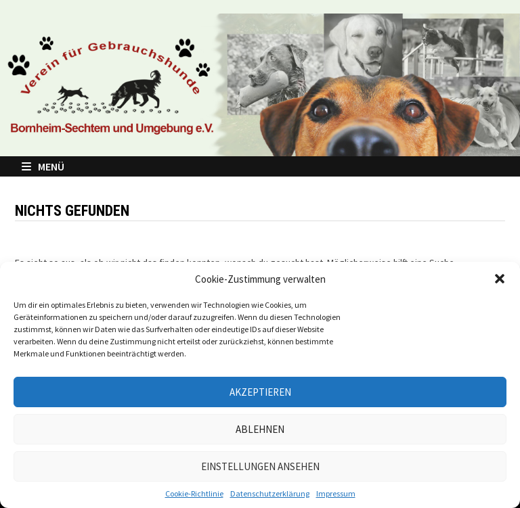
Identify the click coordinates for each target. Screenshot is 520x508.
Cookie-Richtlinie (194, 493)
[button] (499, 278)
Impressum (335, 493)
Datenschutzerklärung (269, 493)
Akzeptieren (260, 392)
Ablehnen (260, 429)
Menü (43, 166)
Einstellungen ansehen (260, 466)
